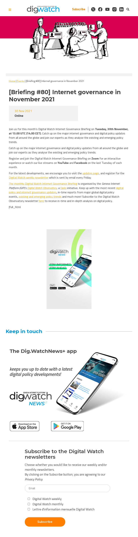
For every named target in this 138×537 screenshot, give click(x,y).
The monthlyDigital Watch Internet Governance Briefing (43, 183)
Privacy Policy (33, 479)
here (41, 201)
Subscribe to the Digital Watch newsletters (64, 454)
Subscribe (77, 9)
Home (12, 81)
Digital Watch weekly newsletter (28, 177)
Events (20, 81)
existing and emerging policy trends (40, 196)
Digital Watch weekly (45, 498)
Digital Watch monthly (45, 504)
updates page (90, 173)
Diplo (63, 188)
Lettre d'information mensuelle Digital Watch (61, 509)
